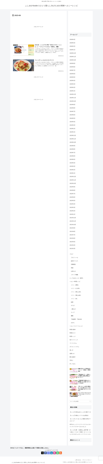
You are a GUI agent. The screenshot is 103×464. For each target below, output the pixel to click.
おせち (72, 322)
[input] (80, 401)
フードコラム (73, 343)
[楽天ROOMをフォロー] (54, 453)
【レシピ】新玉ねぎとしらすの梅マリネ (80, 412)
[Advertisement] (38, 20)
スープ (72, 312)
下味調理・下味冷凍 (76, 319)
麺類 (72, 315)
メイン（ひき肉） (75, 288)
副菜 (72, 302)
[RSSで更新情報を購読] (60, 453)
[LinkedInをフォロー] (51, 453)
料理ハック (73, 336)
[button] (90, 401)
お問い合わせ (78, 459)
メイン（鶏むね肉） (76, 295)
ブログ (71, 254)
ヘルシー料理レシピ (75, 281)
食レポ (71, 350)
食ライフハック (74, 339)
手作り (71, 360)
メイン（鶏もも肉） (76, 291)
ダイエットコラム (74, 346)
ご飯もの (73, 309)
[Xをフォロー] (42, 453)
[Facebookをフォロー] (45, 453)
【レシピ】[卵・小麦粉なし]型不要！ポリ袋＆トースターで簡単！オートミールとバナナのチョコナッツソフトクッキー (80, 432)
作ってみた (73, 363)
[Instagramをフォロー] (48, 453)
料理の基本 (73, 329)
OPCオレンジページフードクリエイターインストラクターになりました (80, 425)
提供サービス (74, 261)
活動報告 (73, 264)
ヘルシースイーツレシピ (76, 326)
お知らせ (73, 271)
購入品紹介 (73, 357)
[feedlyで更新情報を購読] (57, 453)
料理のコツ (73, 333)
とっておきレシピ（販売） (77, 278)
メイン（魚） (74, 298)
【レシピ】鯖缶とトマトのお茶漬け (79, 415)
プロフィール (74, 257)
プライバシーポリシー (87, 459)
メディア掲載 (74, 274)
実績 (72, 267)
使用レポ (72, 353)
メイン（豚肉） (75, 285)
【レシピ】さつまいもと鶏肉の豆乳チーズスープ (80, 420)
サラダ (72, 305)
